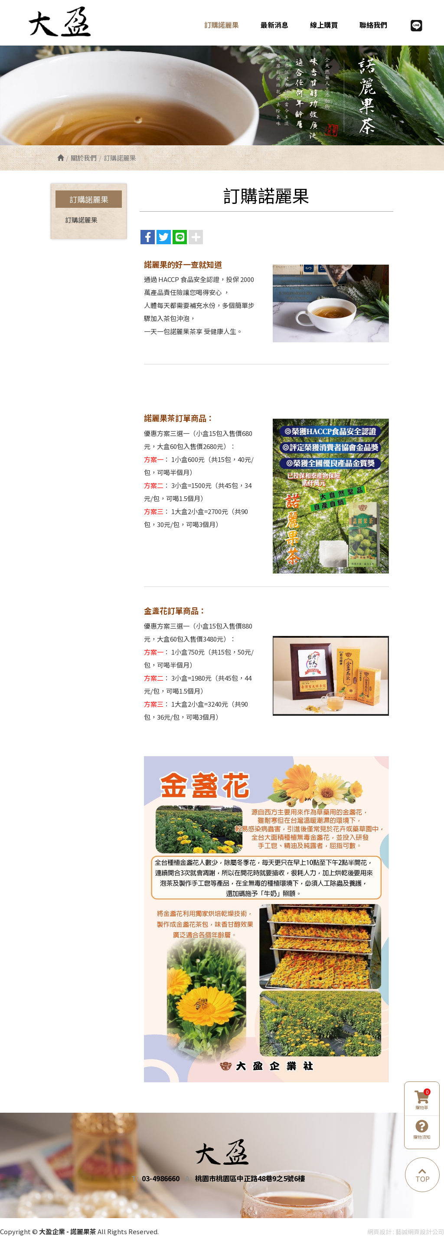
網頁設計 (379, 1231)
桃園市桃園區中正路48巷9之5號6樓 (250, 1178)
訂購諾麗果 (81, 219)
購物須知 (422, 1130)
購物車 (423, 1101)
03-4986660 (161, 1178)
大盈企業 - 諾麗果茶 (65, 21)
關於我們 (84, 157)
